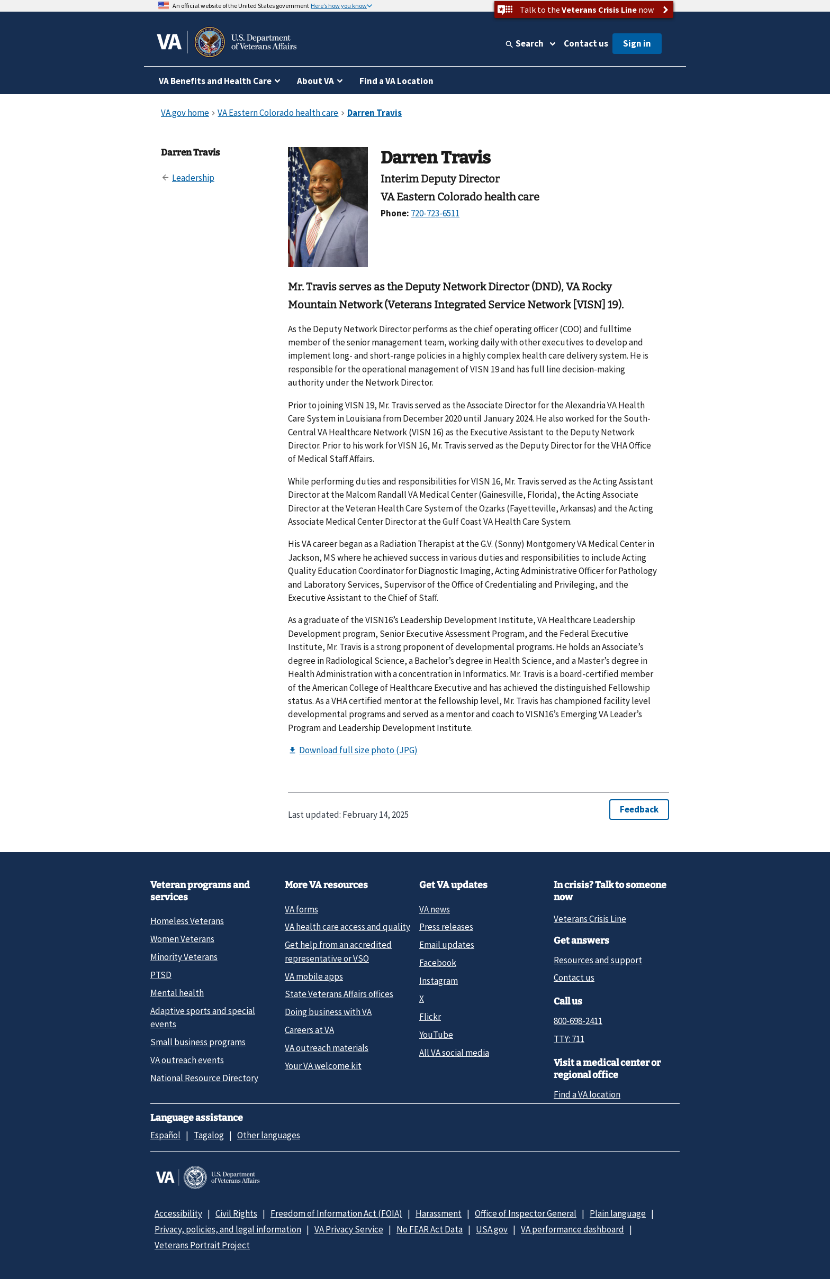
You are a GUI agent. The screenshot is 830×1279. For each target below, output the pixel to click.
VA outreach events (187, 1060)
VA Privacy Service (348, 1229)
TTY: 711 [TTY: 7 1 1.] (569, 1039)
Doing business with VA (328, 1012)
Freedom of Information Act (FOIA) (336, 1213)
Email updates (446, 945)
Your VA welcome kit (323, 1066)
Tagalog (209, 1135)
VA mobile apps (314, 976)
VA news (434, 909)
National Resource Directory (204, 1078)
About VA (315, 81)
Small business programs (198, 1042)
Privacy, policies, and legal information (228, 1229)
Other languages (268, 1135)
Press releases (446, 927)
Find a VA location (587, 1094)
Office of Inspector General (525, 1213)
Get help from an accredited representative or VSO (338, 951)
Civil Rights (236, 1213)
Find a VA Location (396, 81)
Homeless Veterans (187, 921)
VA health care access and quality (347, 927)
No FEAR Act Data (429, 1229)
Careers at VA (309, 1030)
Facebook (437, 963)
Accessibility (178, 1213)
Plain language (618, 1213)
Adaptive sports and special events (202, 1017)
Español (165, 1135)
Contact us (586, 43)
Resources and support (598, 960)
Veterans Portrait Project (202, 1245)
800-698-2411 (578, 1021)
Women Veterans (182, 939)
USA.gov (492, 1229)
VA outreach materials (326, 1048)
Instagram (438, 980)
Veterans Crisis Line (590, 919)
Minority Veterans (184, 957)
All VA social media (454, 1052)
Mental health (177, 993)
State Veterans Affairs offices (339, 994)
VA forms (301, 909)
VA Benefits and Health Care (215, 81)
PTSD (161, 975)
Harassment (439, 1213)
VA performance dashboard (572, 1229)
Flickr (430, 1016)
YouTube (436, 1034)
